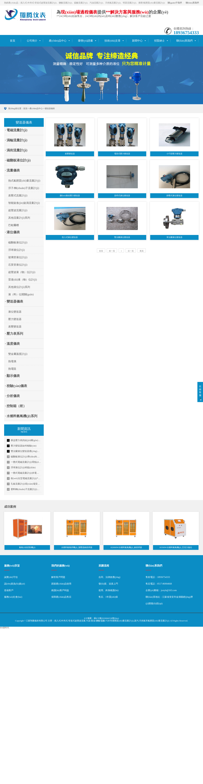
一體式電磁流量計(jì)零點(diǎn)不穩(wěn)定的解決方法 (24, 462)
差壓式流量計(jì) (17, 195)
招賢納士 (159, 40)
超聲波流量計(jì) (17, 210)
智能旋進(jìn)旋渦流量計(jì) (24, 202)
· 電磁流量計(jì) (16, 130)
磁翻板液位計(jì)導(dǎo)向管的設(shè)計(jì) (24, 456)
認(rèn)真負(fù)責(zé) (14, 584)
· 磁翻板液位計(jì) (18, 160)
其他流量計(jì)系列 (19, 217)
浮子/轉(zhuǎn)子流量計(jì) (23, 188)
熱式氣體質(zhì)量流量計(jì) (24, 180)
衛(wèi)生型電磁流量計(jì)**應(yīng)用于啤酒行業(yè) (24, 478)
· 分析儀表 (12, 396)
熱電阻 (12, 368)
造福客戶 (8, 590)
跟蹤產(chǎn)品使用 (61, 584)
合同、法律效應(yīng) (109, 577)
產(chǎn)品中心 (58, 40)
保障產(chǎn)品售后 (61, 597)
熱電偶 (12, 361)
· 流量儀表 (12, 170)
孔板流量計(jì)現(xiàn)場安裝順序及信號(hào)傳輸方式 (24, 484)
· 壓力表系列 (14, 333)
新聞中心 (137, 40)
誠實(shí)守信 (11, 577)
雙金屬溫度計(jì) (17, 354)
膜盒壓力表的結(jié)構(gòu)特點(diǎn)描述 (24, 440)
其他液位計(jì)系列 (19, 287)
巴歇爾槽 (13, 225)
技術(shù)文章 (112, 40)
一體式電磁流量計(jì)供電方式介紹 (24, 473)
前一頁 (112, 251)
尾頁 (142, 251)
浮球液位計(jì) (16, 249)
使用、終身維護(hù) (108, 590)
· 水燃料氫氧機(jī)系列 (21, 416)
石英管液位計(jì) (17, 264)
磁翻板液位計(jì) (17, 242)
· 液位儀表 (12, 232)
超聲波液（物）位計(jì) (21, 272)
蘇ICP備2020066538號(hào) (106, 618)
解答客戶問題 (58, 577)
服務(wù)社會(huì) (13, 597)
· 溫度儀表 (12, 343)
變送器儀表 (50, 108)
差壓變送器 (14, 326)
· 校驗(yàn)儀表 (16, 386)
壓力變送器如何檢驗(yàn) (21, 446)
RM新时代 (4, 628)
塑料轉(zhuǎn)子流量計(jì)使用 (24, 489)
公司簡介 (32, 40)
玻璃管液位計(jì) (17, 257)
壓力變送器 (14, 319)
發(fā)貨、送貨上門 (108, 584)
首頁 (12, 40)
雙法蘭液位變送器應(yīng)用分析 (24, 451)
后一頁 (131, 251)
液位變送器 (14, 311)
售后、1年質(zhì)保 (108, 597)
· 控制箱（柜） (15, 406)
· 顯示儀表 (12, 376)
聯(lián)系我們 (192, 2)
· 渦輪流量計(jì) (16, 140)
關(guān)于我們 (175, 2)
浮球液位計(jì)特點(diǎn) (21, 467)
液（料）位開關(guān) (21, 294)
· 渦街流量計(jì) (16, 150)
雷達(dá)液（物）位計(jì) (22, 279)
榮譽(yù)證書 (85, 40)
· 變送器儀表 (14, 301)
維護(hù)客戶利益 (60, 590)
